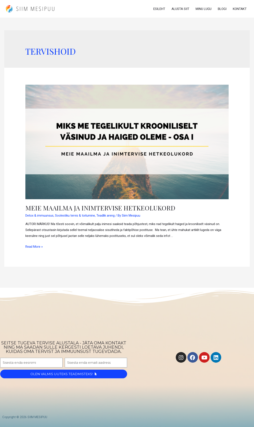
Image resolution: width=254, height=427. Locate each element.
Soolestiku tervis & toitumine (75, 215)
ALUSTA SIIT (180, 9)
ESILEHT (159, 9)
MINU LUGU (203, 9)
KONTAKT (240, 9)
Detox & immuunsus (39, 215)
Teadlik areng (105, 215)
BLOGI (222, 9)
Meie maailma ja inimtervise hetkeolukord (100, 208)
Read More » (34, 247)
